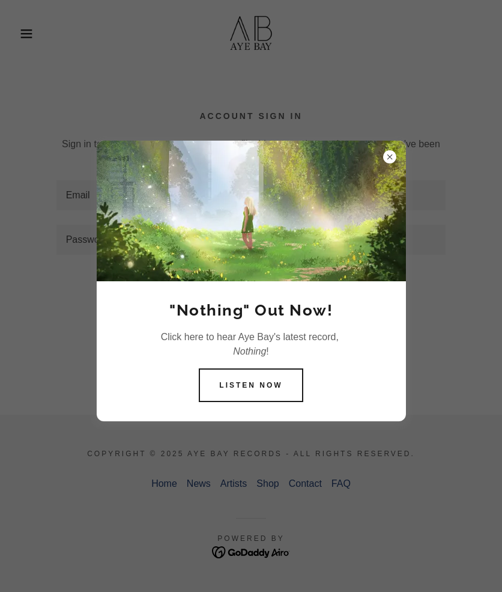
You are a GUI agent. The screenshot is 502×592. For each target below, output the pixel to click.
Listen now (250, 385)
